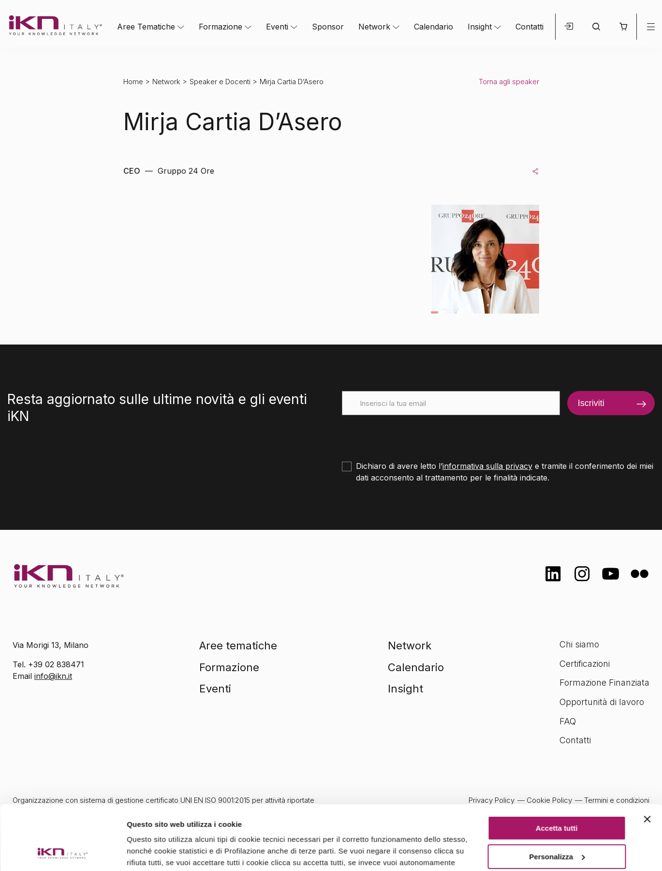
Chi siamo (579, 644)
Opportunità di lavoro (601, 702)
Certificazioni (584, 664)
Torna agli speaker (509, 81)
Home (133, 81)
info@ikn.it (53, 676)
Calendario (433, 26)
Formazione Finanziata (604, 682)
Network (374, 26)
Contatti (529, 26)
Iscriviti (591, 403)
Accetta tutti (557, 768)
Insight (480, 26)
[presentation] (415, 434)
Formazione (220, 26)
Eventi (277, 26)
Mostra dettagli (153, 852)
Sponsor (328, 26)
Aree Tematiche (146, 26)
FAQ (567, 721)
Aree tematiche (238, 645)
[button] (623, 26)
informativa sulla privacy (487, 466)
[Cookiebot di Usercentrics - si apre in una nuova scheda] (62, 852)
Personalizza (557, 796)
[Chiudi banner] (647, 758)
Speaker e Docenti (220, 81)
